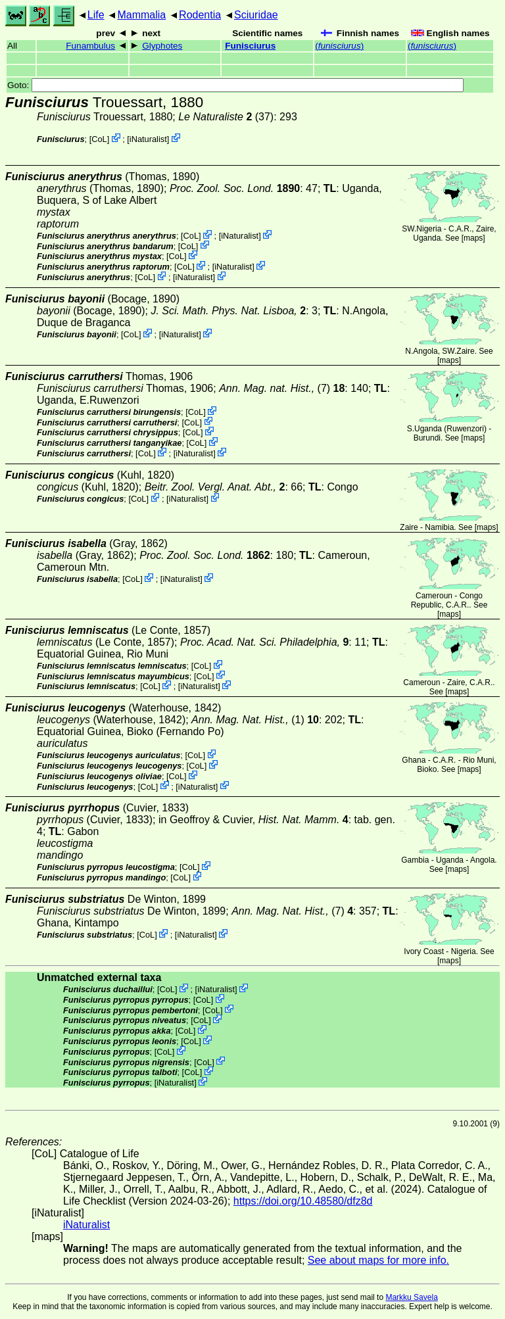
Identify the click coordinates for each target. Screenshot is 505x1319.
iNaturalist (148, 139)
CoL (99, 139)
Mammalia (141, 14)
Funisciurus (250, 46)
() (339, 46)
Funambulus (90, 46)
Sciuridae (256, 14)
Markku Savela (411, 1297)
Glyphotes (162, 46)
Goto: (235, 85)
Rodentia (200, 14)
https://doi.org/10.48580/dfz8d (303, 1201)
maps (473, 238)
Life (96, 14)
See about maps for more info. (378, 1260)
